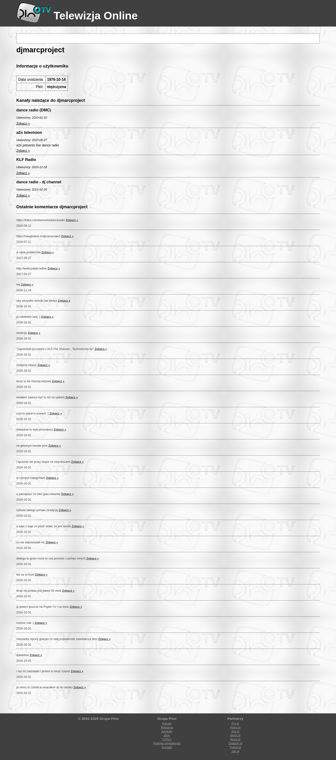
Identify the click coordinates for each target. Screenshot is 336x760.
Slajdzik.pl (235, 743)
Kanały (167, 723)
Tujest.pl (235, 747)
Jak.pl (235, 751)
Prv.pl (235, 723)
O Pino (167, 739)
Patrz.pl (235, 727)
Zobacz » (23, 123)
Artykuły (166, 731)
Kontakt (167, 747)
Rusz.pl (235, 739)
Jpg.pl (235, 731)
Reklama (167, 727)
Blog (167, 735)
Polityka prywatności (167, 743)
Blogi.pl (235, 735)
